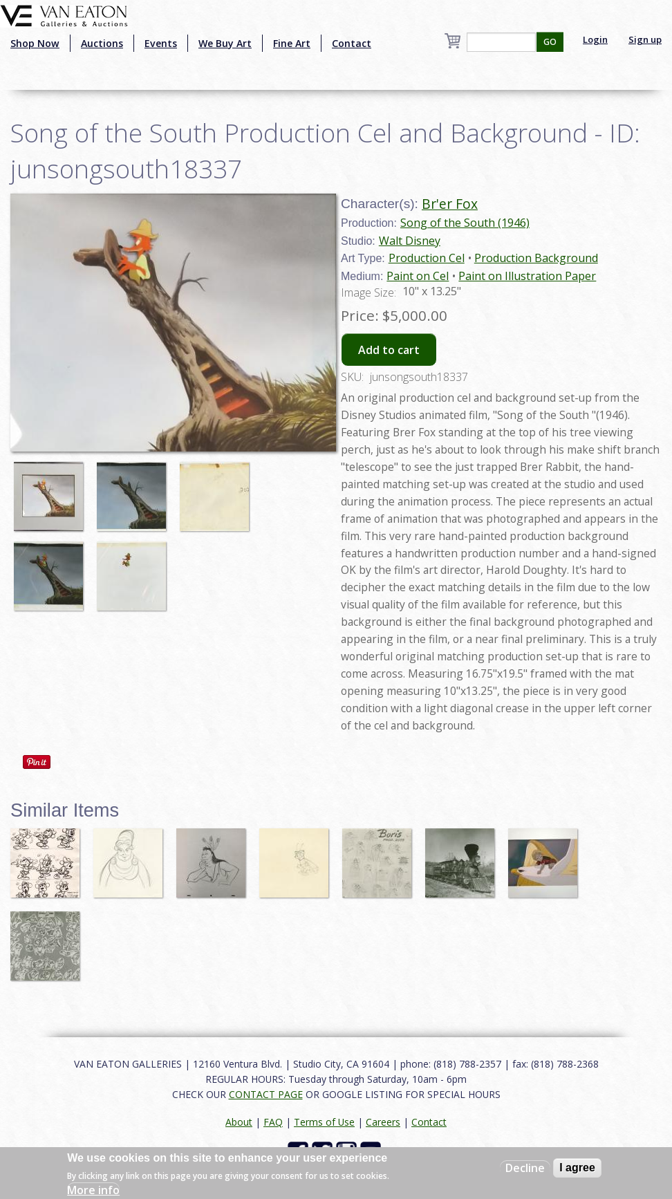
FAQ (273, 1121)
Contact (351, 43)
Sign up (645, 39)
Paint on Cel (417, 276)
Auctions (102, 43)
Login (595, 39)
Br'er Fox (450, 203)
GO (550, 42)
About (238, 1121)
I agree (577, 1167)
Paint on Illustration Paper (527, 276)
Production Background (536, 258)
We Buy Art (225, 43)
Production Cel (427, 258)
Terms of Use (324, 1121)
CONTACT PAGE (266, 1094)
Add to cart (389, 349)
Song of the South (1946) (465, 222)
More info (93, 1190)
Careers (383, 1121)
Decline (525, 1167)
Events (160, 43)
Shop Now (34, 43)
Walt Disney (409, 240)
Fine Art (291, 43)
